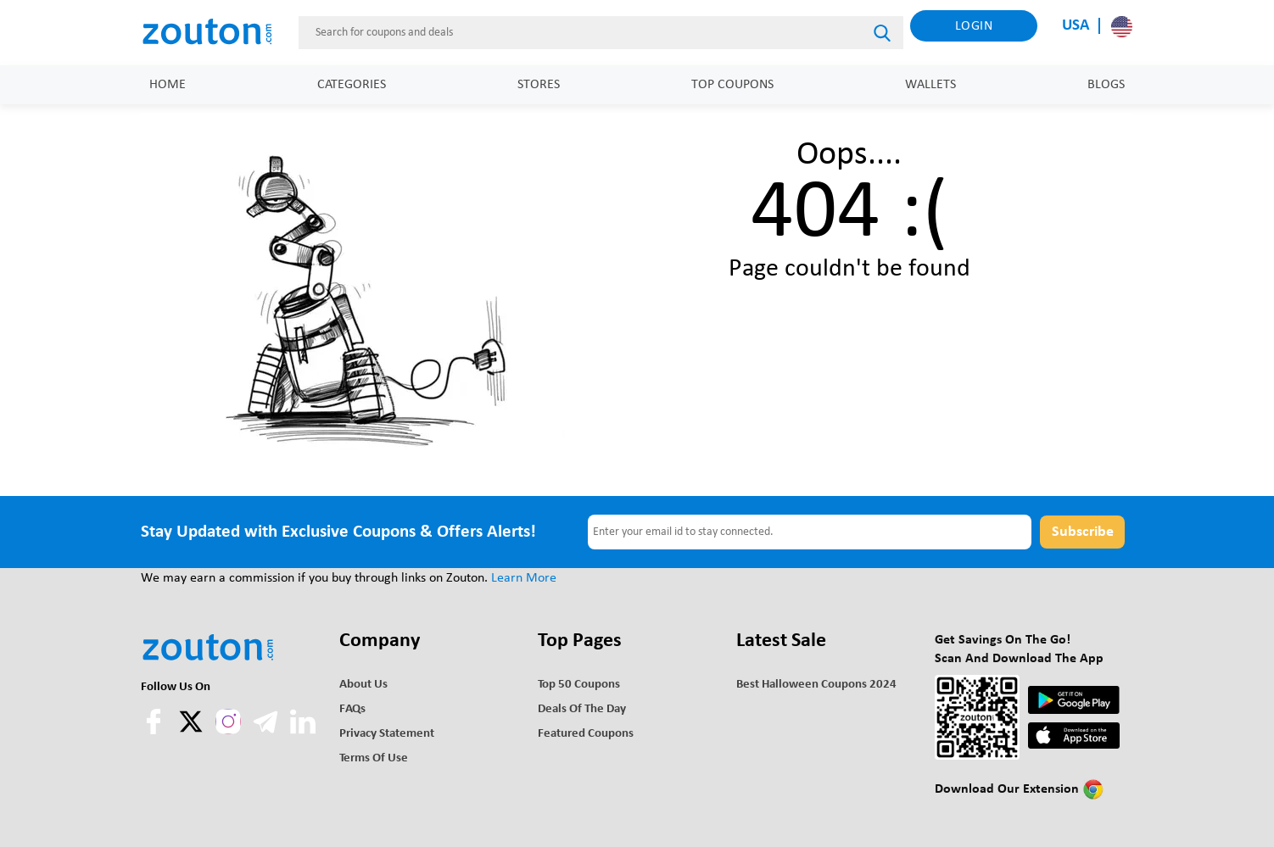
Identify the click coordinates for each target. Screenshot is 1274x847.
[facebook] (155, 731)
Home (167, 85)
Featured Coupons (586, 733)
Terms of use (373, 758)
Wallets (930, 85)
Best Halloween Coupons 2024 (816, 684)
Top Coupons (732, 85)
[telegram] (267, 731)
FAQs (352, 709)
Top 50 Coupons (579, 684)
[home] (216, 32)
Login (974, 26)
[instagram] (228, 721)
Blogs (1106, 85)
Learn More (523, 578)
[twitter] (192, 731)
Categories (351, 85)
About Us (363, 684)
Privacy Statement (386, 733)
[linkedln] (303, 731)
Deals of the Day (582, 709)
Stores (538, 85)
